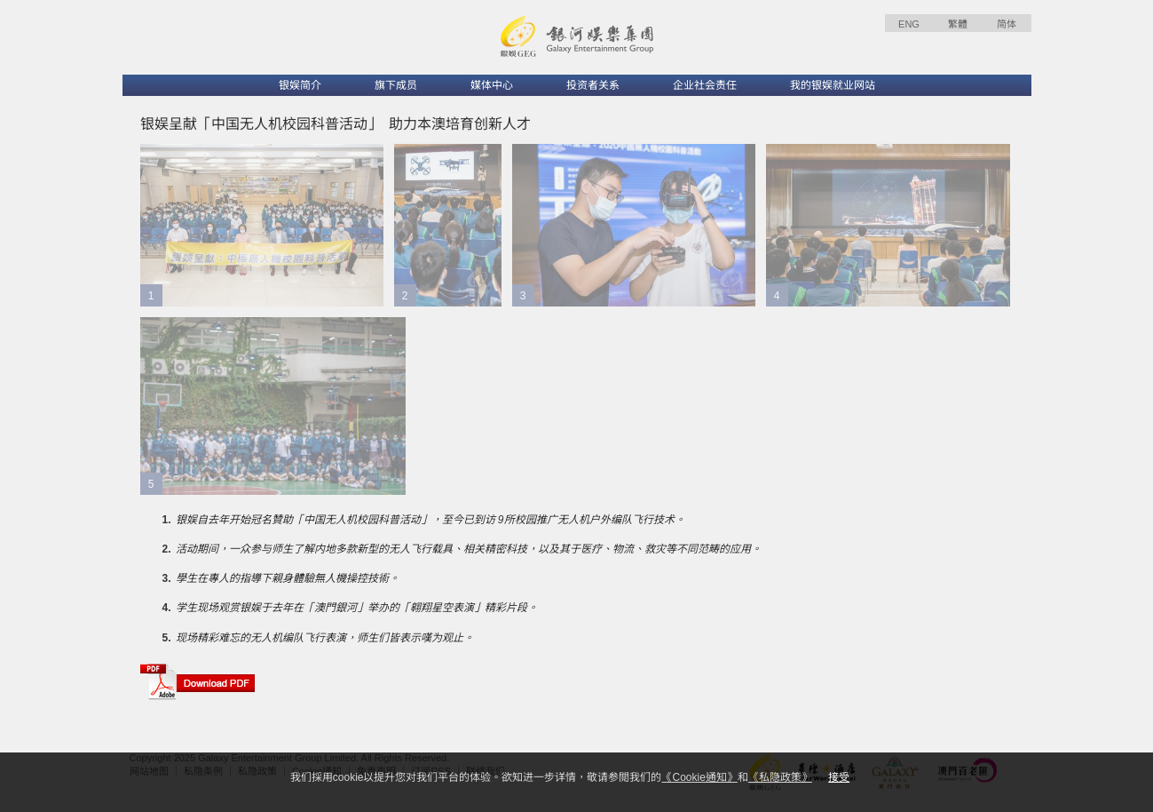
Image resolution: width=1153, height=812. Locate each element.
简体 (1006, 24)
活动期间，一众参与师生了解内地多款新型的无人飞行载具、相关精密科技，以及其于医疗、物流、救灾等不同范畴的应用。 (469, 549)
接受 (838, 777)
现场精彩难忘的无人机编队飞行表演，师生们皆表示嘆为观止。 (325, 638)
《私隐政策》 (780, 777)
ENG (909, 24)
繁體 (957, 24)
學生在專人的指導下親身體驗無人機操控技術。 (287, 578)
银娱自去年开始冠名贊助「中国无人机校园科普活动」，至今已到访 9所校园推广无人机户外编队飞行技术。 (430, 519)
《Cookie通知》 (699, 777)
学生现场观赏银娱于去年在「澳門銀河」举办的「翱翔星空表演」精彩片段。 (357, 607)
